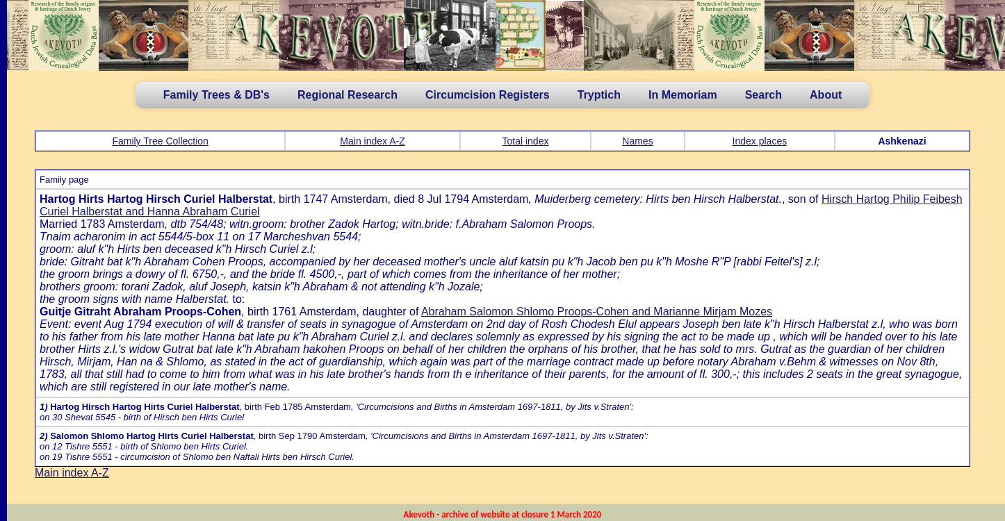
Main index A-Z (372, 141)
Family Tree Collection (160, 141)
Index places (760, 141)
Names (637, 141)
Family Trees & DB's (216, 95)
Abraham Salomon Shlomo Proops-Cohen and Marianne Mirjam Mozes (596, 311)
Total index (525, 141)
